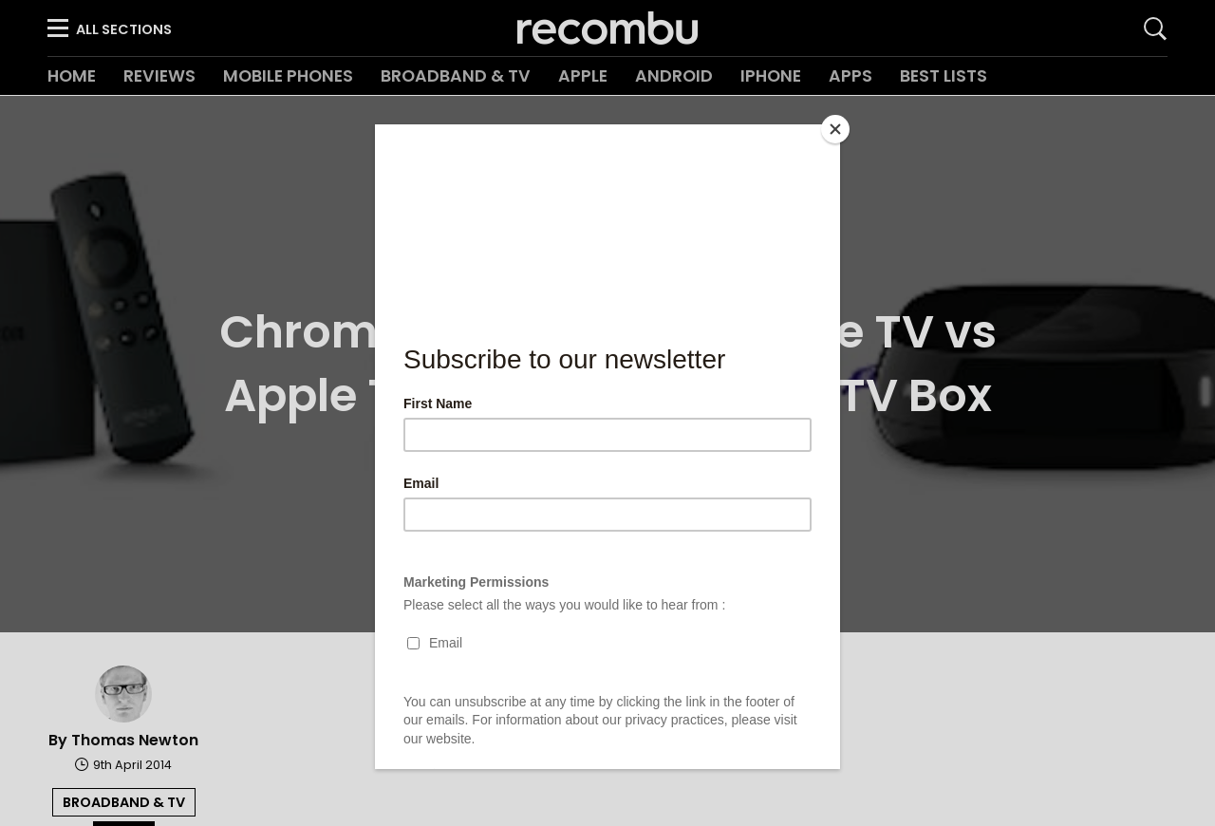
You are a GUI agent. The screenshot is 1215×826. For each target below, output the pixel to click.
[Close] (835, 129)
